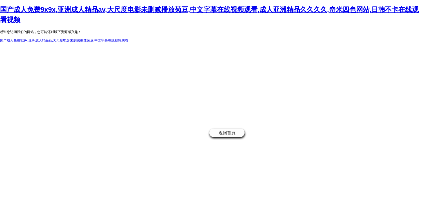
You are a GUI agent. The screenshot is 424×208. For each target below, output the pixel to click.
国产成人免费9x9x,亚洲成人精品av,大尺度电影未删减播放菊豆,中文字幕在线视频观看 (64, 40)
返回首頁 (227, 132)
